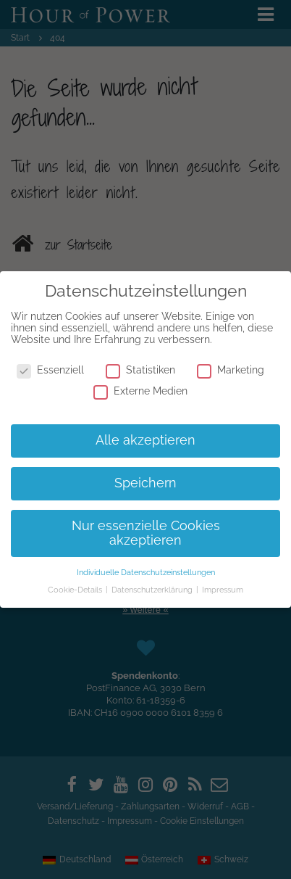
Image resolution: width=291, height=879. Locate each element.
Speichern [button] (145, 483)
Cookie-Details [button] (76, 589)
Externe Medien (140, 391)
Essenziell (50, 370)
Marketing (230, 370)
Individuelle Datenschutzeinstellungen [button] (146, 572)
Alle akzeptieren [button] (145, 440)
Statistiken (140, 370)
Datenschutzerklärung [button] (153, 589)
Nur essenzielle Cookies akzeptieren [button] (146, 533)
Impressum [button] (222, 589)
